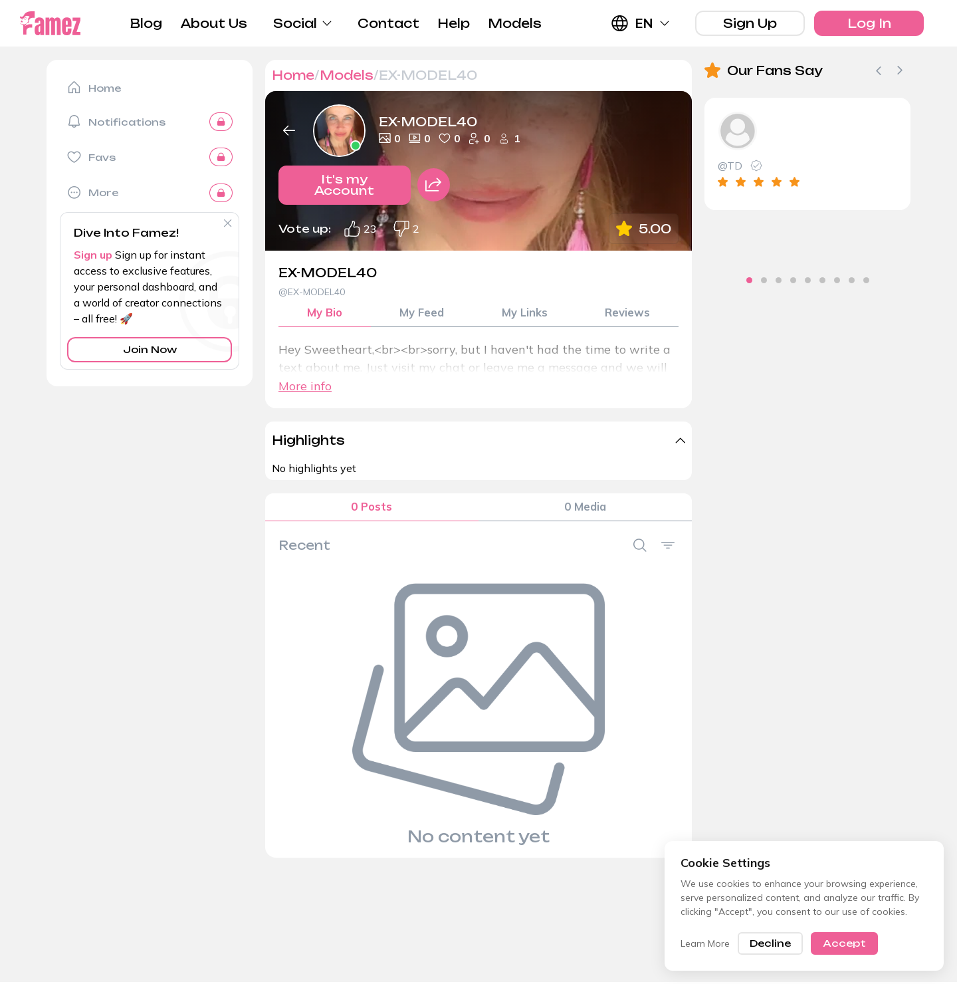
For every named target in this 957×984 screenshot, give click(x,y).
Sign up (93, 254)
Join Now (150, 349)
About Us (214, 23)
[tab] (720, 280)
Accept (844, 943)
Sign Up (750, 23)
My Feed (422, 314)
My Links (524, 314)
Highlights (308, 443)
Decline (770, 943)
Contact (388, 23)
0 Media (584, 512)
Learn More (705, 943)
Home (293, 75)
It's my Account (344, 191)
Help (453, 23)
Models (515, 23)
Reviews (627, 314)
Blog (146, 23)
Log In (869, 23)
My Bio (325, 314)
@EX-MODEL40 (311, 292)
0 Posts (371, 512)
